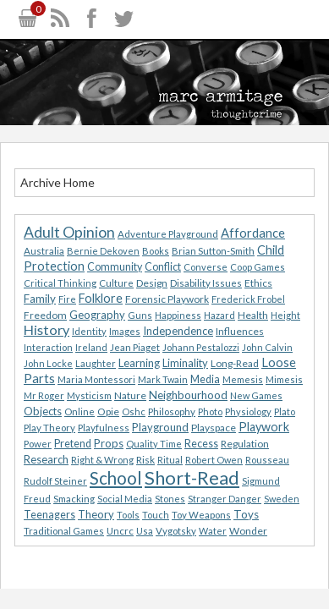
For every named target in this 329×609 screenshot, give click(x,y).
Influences (240, 331)
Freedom (45, 315)
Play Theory (49, 427)
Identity (89, 331)
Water (213, 530)
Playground (160, 427)
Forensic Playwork (167, 299)
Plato (284, 411)
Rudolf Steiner (55, 480)
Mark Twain (163, 379)
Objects (43, 411)
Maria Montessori (96, 379)
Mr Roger (44, 395)
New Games (256, 395)
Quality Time (154, 443)
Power (38, 443)
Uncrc (120, 530)
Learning (139, 363)
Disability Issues (206, 282)
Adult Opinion (69, 232)
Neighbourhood (188, 395)
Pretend (72, 443)
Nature (130, 395)
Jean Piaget (135, 347)
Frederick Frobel (248, 299)
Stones (170, 498)
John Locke (48, 363)
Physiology (248, 411)
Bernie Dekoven (103, 250)
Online (79, 411)
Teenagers (49, 514)
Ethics (258, 283)
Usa (144, 530)
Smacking (74, 498)
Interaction (48, 347)
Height (285, 315)
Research (46, 459)
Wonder (248, 530)
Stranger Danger (224, 498)
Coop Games (257, 266)
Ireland (91, 347)
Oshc (133, 411)
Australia (44, 250)
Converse (206, 266)
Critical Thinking (60, 282)
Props (108, 443)
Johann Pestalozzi (200, 347)
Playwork (264, 427)
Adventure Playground (168, 233)
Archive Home (57, 182)
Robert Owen (214, 459)
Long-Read (235, 363)
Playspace (213, 427)
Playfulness (103, 427)
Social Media (124, 498)
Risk (145, 459)
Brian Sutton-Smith (213, 250)
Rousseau (267, 459)
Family (40, 298)
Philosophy (171, 411)
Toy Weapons (201, 514)
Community (114, 267)
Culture (116, 282)
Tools (128, 514)
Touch (155, 514)
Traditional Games (64, 530)
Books (155, 250)
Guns (140, 315)
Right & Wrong (102, 459)
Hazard (219, 315)
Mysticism (89, 395)
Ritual (170, 459)
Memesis (242, 379)
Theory (96, 514)
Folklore (101, 298)
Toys (246, 514)
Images (124, 331)
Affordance (253, 232)
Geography (97, 314)
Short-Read (192, 477)
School (116, 478)
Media (205, 379)
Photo (210, 411)
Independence (178, 330)
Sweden (281, 498)
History (46, 329)
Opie (108, 411)
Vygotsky (176, 530)
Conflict (163, 267)
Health (253, 315)
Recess (201, 443)
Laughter (95, 363)
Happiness (178, 315)
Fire (67, 299)
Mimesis (284, 379)
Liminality (185, 363)
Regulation (245, 443)
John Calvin (267, 347)
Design (151, 283)
